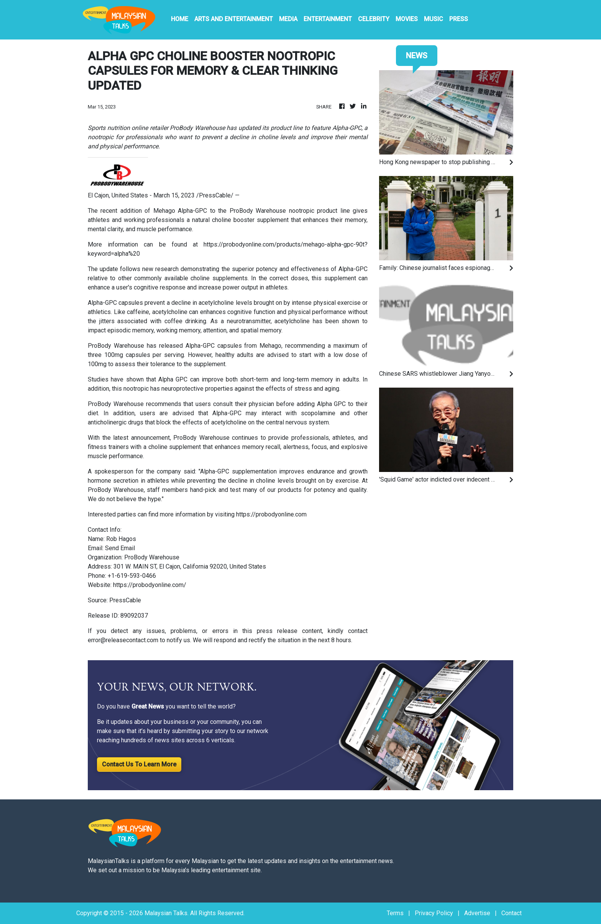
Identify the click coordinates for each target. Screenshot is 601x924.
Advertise (477, 913)
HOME (179, 19)
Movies (407, 19)
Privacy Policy (434, 913)
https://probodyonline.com (271, 514)
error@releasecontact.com (123, 640)
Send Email (120, 548)
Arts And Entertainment (233, 19)
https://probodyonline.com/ (149, 585)
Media (288, 19)
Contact (511, 913)
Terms (395, 913)
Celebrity (373, 19)
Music (433, 19)
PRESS (458, 19)
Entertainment (328, 19)
